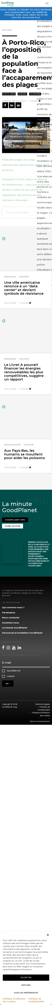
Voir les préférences (26, 993)
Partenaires (8, 612)
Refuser (26, 985)
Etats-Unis (9, 94)
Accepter (26, 977)
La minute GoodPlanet (14, 627)
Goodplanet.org (15, 520)
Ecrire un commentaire (17, 212)
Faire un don (12, 526)
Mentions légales (42, 704)
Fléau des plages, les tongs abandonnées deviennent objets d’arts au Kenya (26, 164)
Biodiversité (12, 444)
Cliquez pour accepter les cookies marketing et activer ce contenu (26, 135)
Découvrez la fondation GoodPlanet (22, 632)
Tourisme (35, 94)
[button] (47, 934)
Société (7, 30)
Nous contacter (11, 617)
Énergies (10, 276)
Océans (22, 94)
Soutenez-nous (10, 622)
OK (8, 683)
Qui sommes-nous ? (13, 607)
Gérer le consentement (40, 721)
